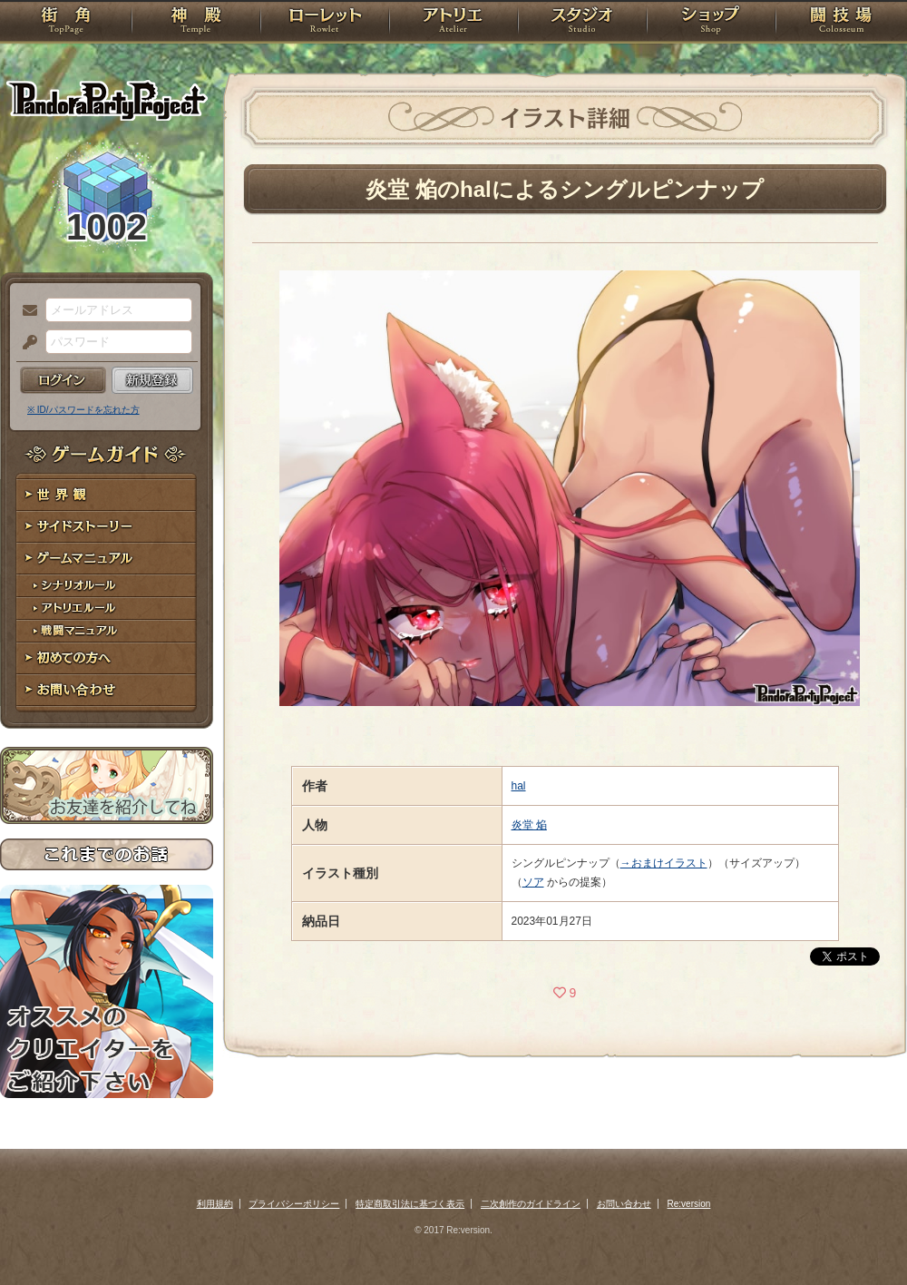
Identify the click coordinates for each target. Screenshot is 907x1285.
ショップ (711, 22)
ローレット (324, 22)
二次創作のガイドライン (530, 1204)
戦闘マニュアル (106, 631)
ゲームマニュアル (106, 558)
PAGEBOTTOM (861, 1235)
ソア (533, 882)
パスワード (25, 343)
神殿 (196, 22)
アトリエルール (106, 608)
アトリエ (453, 22)
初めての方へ (106, 658)
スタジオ (582, 22)
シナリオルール (106, 585)
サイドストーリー (106, 527)
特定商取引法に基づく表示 (410, 1204)
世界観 (106, 495)
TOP (66, 22)
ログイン (63, 380)
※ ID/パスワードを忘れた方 (83, 410)
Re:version (689, 1204)
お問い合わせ (106, 690)
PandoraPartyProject (106, 100)
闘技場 (841, 22)
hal (519, 786)
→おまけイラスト (663, 863)
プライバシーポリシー (294, 1204)
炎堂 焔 (529, 825)
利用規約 (215, 1204)
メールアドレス (25, 311)
